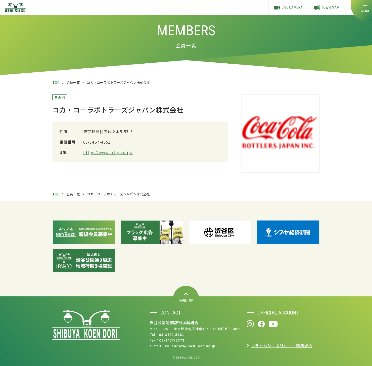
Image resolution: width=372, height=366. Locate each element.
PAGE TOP (186, 297)
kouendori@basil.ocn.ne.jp (190, 345)
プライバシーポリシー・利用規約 (281, 345)
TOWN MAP (326, 8)
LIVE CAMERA (288, 7)
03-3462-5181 (171, 334)
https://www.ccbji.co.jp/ (108, 152)
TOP (55, 82)
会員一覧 (73, 82)
